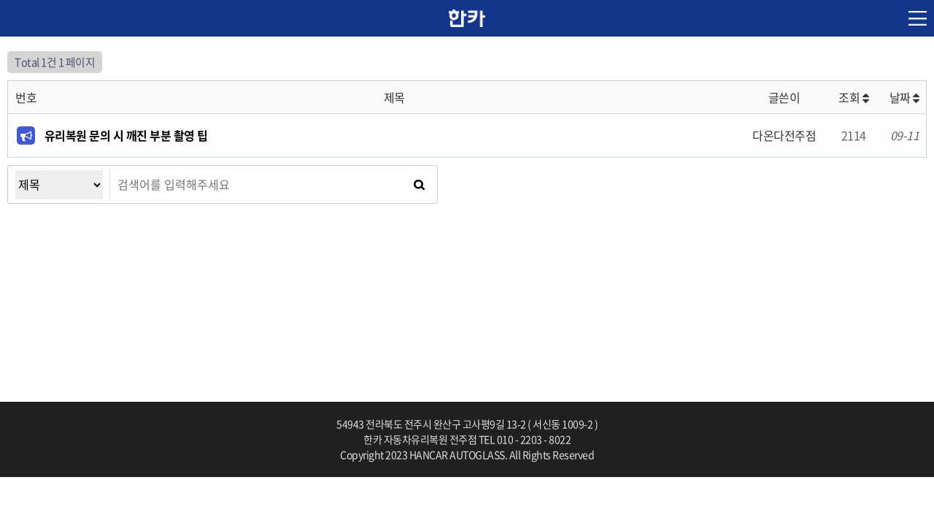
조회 (853, 97)
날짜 (904, 97)
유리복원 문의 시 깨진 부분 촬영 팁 (126, 135)
